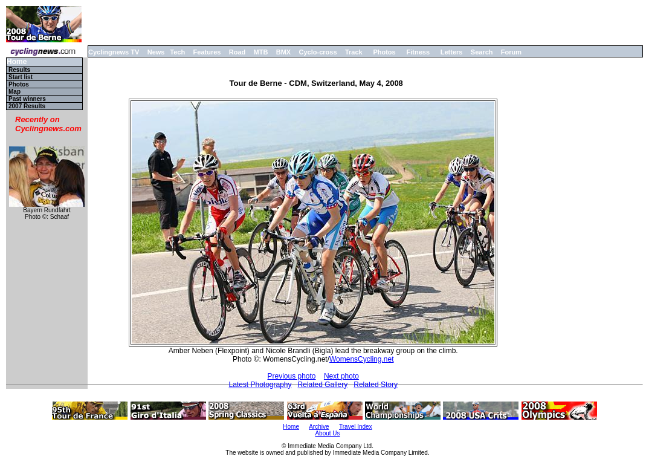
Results (19, 70)
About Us (327, 433)
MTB (261, 52)
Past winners (27, 99)
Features (207, 52)
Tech (177, 52)
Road (237, 52)
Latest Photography (259, 384)
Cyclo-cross (318, 52)
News (156, 52)
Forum (511, 52)
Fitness (418, 52)
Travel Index (355, 426)
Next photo (341, 376)
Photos (384, 52)
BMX (283, 52)
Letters (452, 52)
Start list (20, 77)
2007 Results (26, 106)
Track (354, 52)
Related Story (376, 384)
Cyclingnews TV (113, 52)
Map (14, 91)
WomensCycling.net (361, 359)
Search (482, 52)
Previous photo (291, 376)
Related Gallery (323, 384)
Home (17, 62)
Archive (319, 426)
